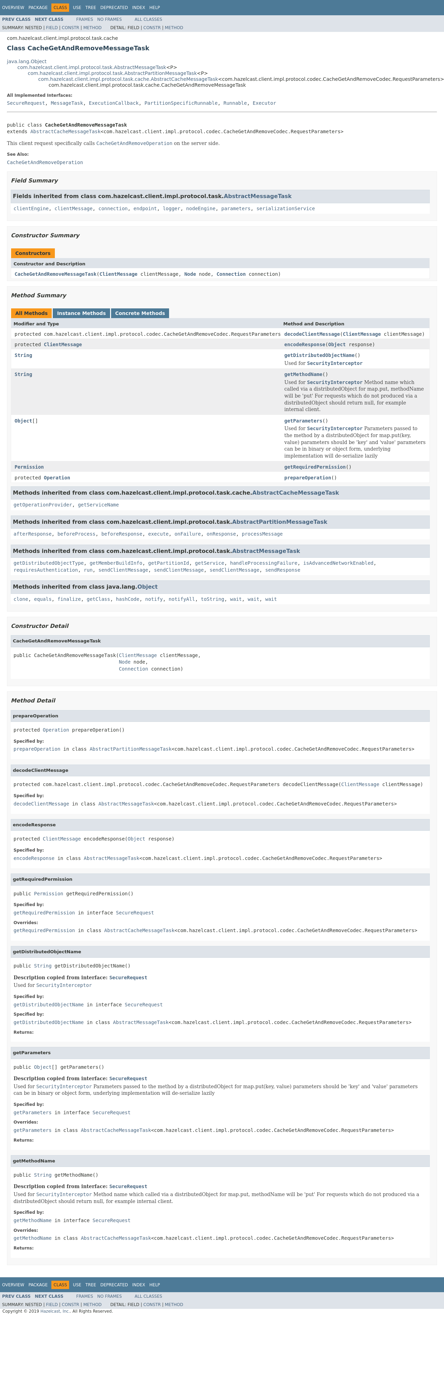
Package (38, 7)
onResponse (221, 534)
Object (337, 344)
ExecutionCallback (114, 103)
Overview (13, 7)
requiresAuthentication (46, 570)
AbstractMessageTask (258, 196)
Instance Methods (81, 313)
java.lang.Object (27, 61)
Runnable (235, 103)
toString (212, 599)
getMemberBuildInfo (116, 563)
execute (158, 534)
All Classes (148, 19)
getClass (98, 599)
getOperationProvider (43, 505)
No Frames (109, 19)
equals (43, 599)
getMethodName (303, 374)
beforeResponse (121, 534)
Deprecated (114, 7)
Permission (29, 467)
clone (21, 599)
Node (190, 274)
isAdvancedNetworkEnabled (338, 563)
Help (154, 7)
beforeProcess (76, 534)
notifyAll (182, 599)
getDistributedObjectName (319, 355)
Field (52, 27)
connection (112, 208)
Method (92, 27)
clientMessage (74, 208)
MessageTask (67, 103)
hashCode (127, 599)
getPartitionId (168, 563)
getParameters (303, 421)
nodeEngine (200, 208)
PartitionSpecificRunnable (181, 103)
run (88, 570)
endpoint (145, 208)
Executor (264, 103)
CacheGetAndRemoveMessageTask (56, 274)
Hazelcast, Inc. (55, 1311)
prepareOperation (307, 477)
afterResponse (33, 534)
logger (172, 208)
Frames (84, 19)
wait (236, 599)
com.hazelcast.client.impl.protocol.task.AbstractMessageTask (91, 67)
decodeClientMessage (312, 334)
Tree (90, 7)
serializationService (286, 208)
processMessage (262, 534)
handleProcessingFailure (264, 563)
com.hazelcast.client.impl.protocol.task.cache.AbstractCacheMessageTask (128, 79)
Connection (231, 274)
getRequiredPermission (315, 467)
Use (77, 7)
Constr (70, 27)
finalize (69, 599)
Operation (57, 477)
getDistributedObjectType (49, 563)
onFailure (188, 534)
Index (138, 7)
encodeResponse (304, 344)
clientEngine (31, 208)
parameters (236, 208)
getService (209, 563)
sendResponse (282, 570)
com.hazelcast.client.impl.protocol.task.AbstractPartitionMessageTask (112, 73)
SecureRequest (26, 103)
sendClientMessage (123, 570)
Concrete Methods (140, 313)
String (23, 355)
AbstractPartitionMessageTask (279, 522)
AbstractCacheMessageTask (65, 131)
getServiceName (98, 505)
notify (154, 599)
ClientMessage (118, 274)
